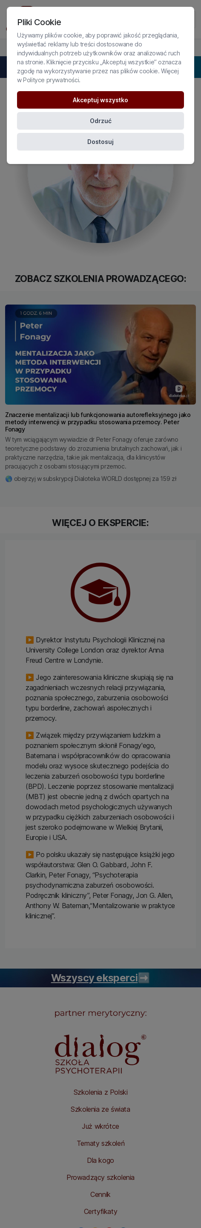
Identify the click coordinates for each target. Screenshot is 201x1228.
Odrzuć (101, 120)
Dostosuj (100, 141)
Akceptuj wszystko (100, 100)
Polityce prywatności (51, 79)
